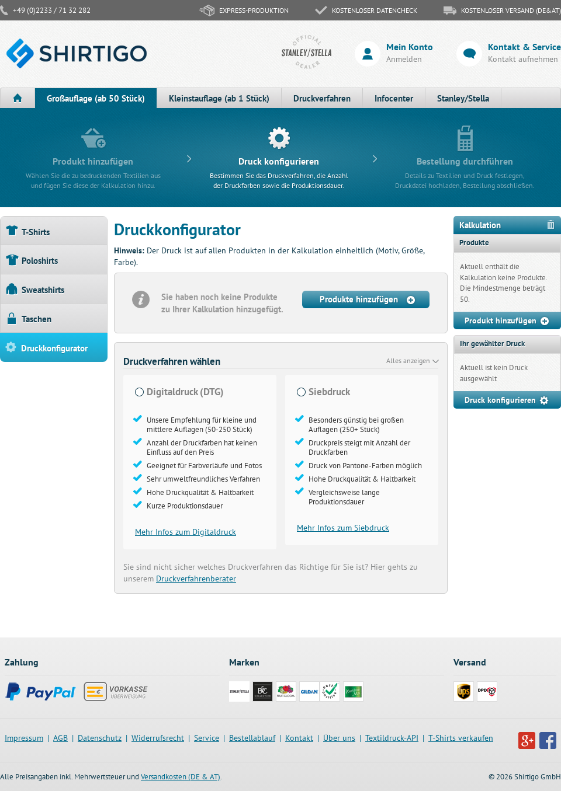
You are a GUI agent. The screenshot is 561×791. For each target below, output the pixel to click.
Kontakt (299, 738)
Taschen (28, 318)
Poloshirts (32, 260)
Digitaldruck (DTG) (185, 392)
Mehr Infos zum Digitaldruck (185, 532)
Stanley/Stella (463, 98)
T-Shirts (28, 231)
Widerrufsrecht (157, 738)
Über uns (339, 738)
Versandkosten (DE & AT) (180, 777)
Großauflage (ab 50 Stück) (96, 98)
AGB (60, 738)
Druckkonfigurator (46, 348)
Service (206, 738)
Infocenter (394, 98)
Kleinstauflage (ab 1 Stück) (219, 98)
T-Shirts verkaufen (460, 738)
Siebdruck (329, 392)
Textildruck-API (391, 738)
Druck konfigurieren (507, 400)
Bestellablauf (252, 738)
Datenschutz (100, 738)
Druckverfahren (322, 98)
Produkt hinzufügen (507, 321)
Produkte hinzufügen (368, 300)
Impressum (24, 738)
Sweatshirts (35, 289)
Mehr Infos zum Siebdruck (343, 527)
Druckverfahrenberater (196, 578)
